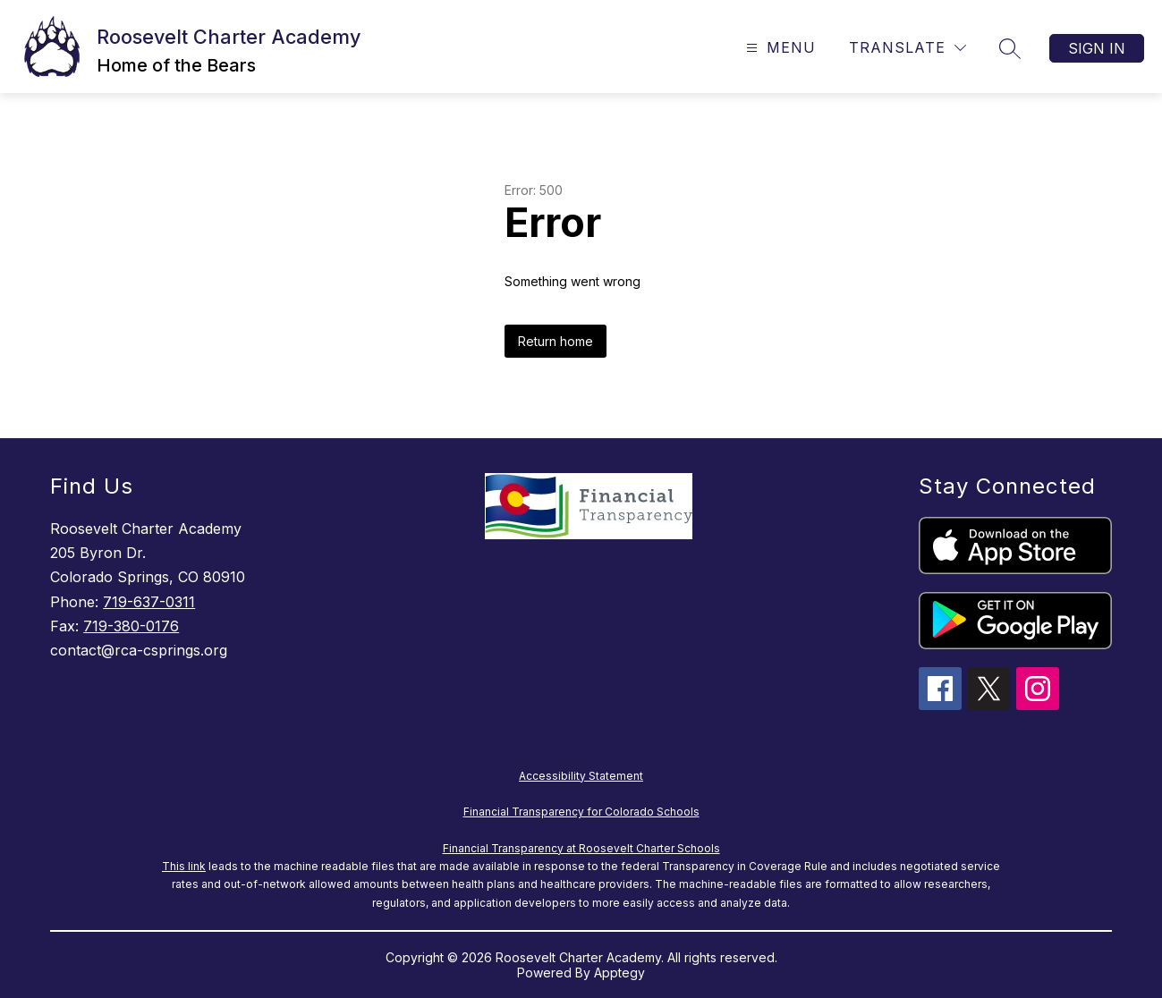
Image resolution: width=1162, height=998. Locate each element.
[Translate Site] (907, 48)
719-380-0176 (131, 626)
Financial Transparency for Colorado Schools (581, 811)
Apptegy (619, 972)
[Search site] (1010, 48)
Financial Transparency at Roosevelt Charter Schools (581, 848)
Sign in (1096, 48)
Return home (555, 341)
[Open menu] (779, 48)
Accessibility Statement (581, 775)
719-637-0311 (149, 602)
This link (184, 866)
